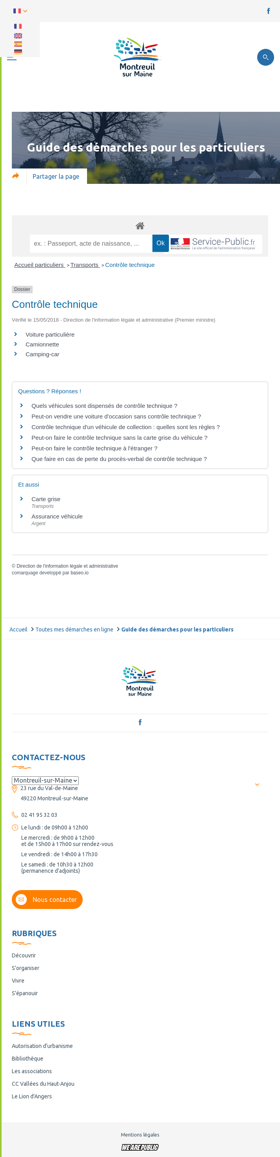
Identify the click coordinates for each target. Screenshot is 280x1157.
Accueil (18, 629)
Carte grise (46, 499)
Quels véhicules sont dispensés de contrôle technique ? (104, 405)
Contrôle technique (130, 264)
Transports (85, 264)
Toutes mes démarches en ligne (74, 629)
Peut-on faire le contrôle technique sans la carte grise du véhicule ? (120, 437)
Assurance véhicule (57, 516)
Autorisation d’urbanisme (42, 1046)
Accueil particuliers (40, 264)
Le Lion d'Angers (32, 1096)
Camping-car (42, 354)
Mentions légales (140, 1134)
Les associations (32, 1071)
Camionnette (42, 344)
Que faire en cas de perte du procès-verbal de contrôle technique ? (119, 458)
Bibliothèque (27, 1058)
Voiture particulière (50, 334)
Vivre (18, 980)
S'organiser (25, 968)
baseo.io (79, 573)
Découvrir (24, 955)
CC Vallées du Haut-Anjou (43, 1084)
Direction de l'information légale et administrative (67, 566)
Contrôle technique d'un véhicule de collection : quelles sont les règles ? (126, 427)
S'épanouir (25, 993)
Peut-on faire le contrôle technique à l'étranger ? (95, 448)
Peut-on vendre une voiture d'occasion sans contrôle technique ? (116, 416)
